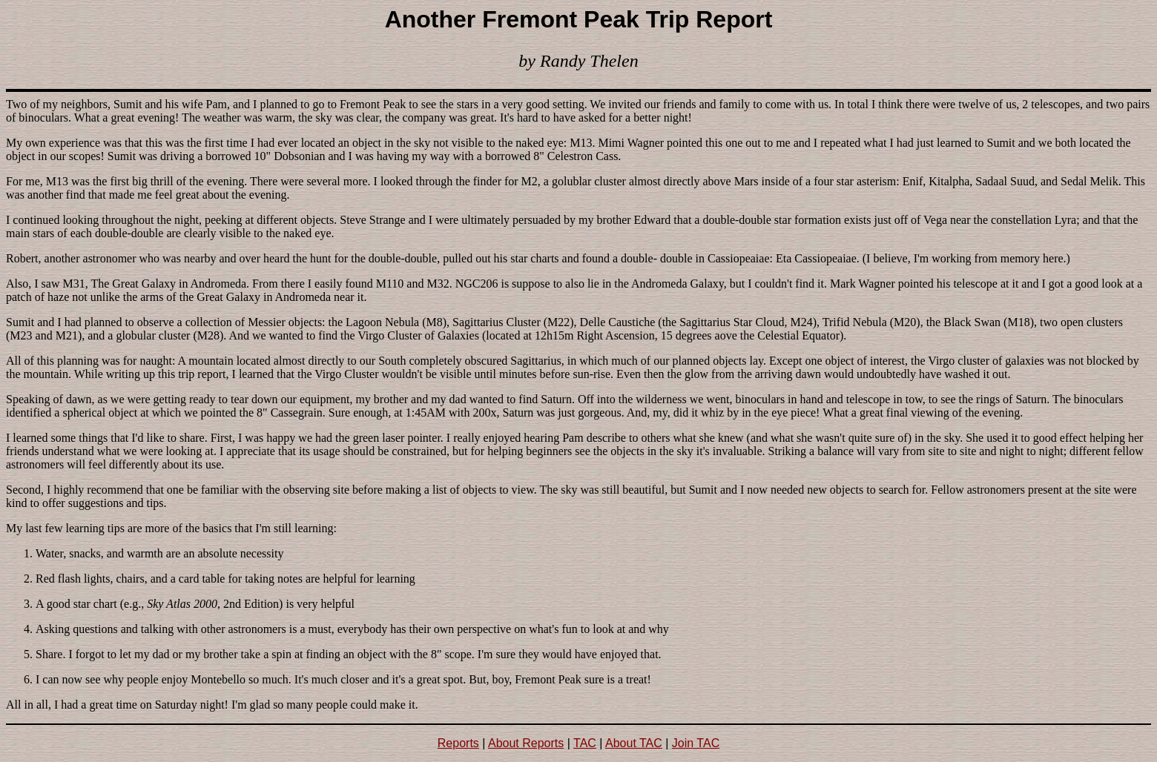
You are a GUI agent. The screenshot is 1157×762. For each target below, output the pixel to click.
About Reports (526, 743)
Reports (458, 743)
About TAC (633, 743)
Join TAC (695, 743)
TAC (584, 743)
